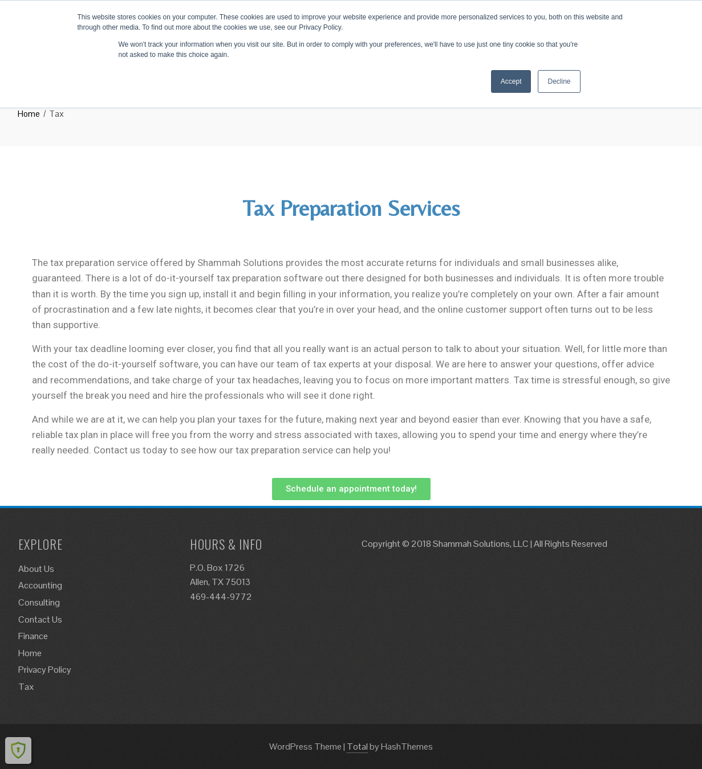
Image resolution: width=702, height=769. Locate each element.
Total (357, 746)
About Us (36, 569)
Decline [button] (558, 81)
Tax (26, 687)
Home (30, 653)
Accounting (40, 585)
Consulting (39, 602)
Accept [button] (511, 81)
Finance (33, 636)
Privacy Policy (44, 670)
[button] (351, 489)
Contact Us (40, 619)
